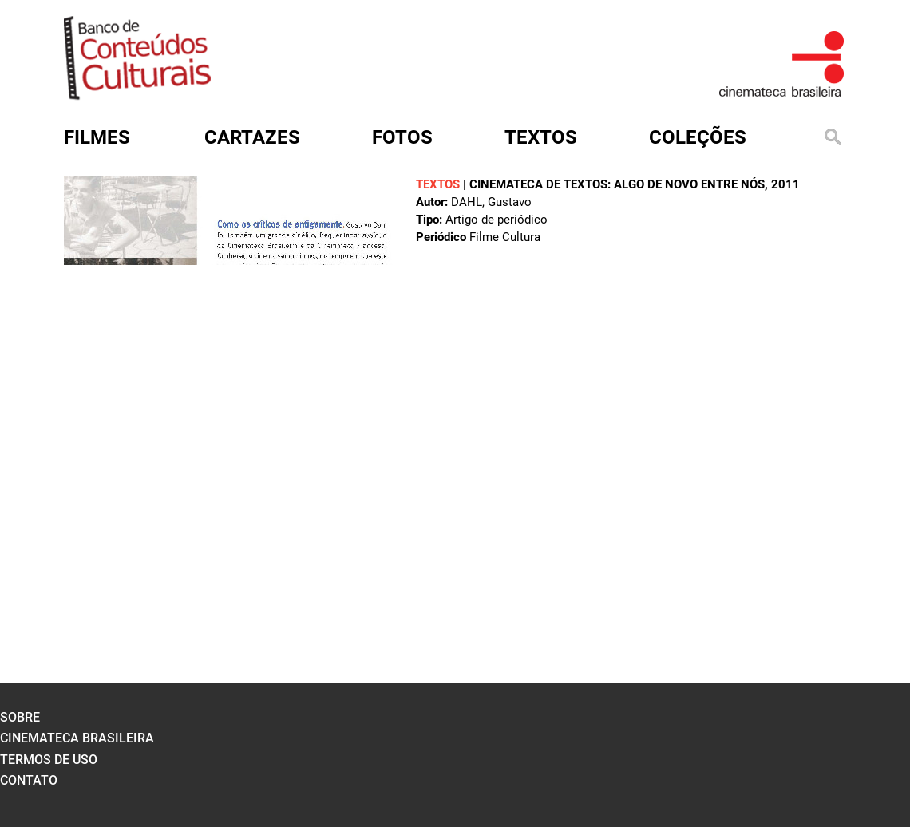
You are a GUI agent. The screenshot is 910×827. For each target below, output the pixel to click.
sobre (20, 717)
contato (28, 780)
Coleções (697, 137)
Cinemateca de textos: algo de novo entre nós (617, 184)
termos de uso (48, 759)
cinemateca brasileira (77, 738)
